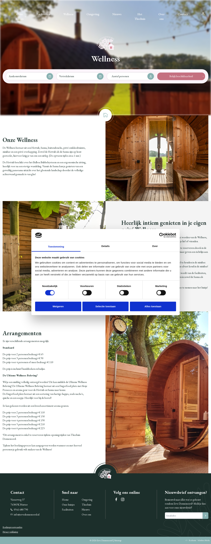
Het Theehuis (140, 16)
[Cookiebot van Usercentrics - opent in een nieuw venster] (161, 235)
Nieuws (116, 14)
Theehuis (86, 504)
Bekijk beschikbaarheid (181, 76)
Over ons (161, 16)
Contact (183, 14)
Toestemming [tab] (56, 246)
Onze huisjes (19, 16)
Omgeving (93, 14)
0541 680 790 (19, 509)
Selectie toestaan (105, 306)
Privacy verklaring (10, 531)
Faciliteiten (43, 14)
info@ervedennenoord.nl (25, 514)
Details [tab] (105, 246)
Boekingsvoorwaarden (12, 527)
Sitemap (117, 540)
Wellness (68, 14)
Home (65, 499)
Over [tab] (155, 246)
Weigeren (58, 306)
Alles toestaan (153, 306)
